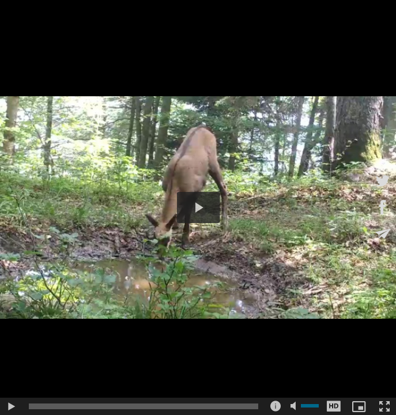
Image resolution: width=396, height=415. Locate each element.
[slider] (143, 406)
